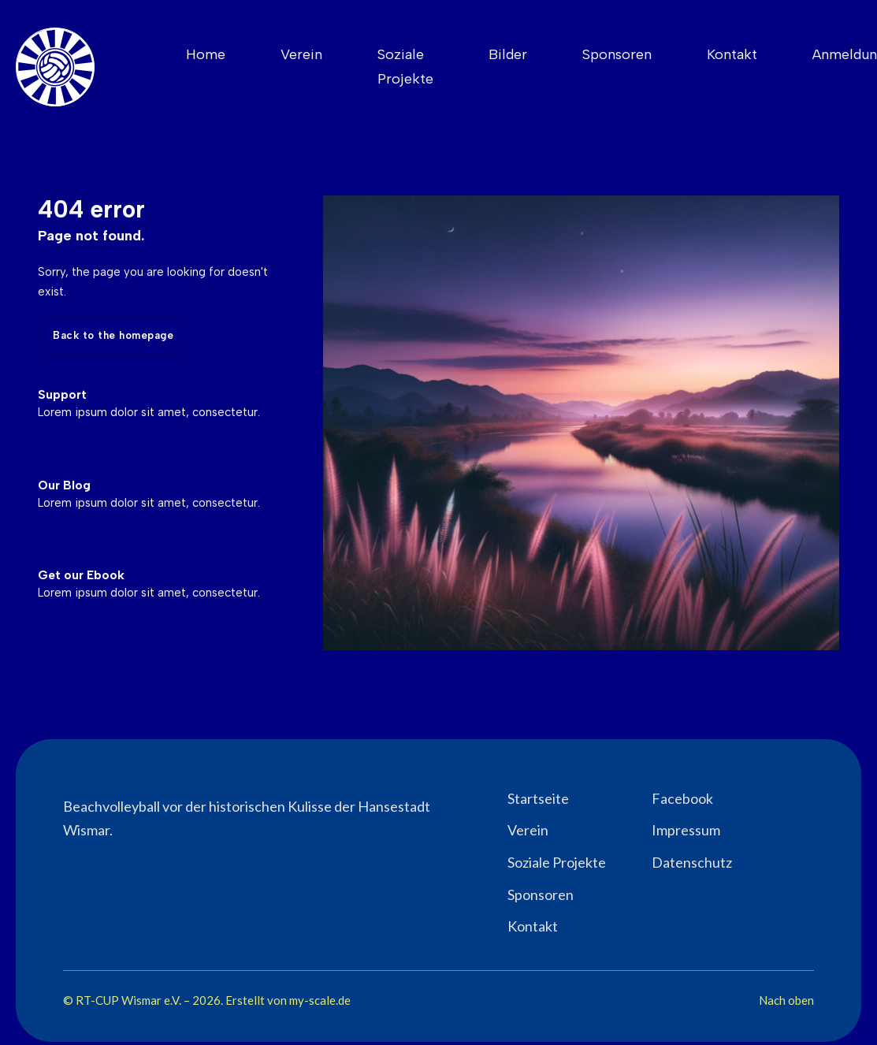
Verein (301, 54)
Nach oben (786, 1000)
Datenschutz (692, 862)
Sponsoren (617, 54)
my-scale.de (320, 1000)
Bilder (508, 54)
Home (205, 54)
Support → (70, 446)
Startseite (538, 798)
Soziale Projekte (405, 66)
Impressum (686, 830)
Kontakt (732, 54)
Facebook (682, 798)
